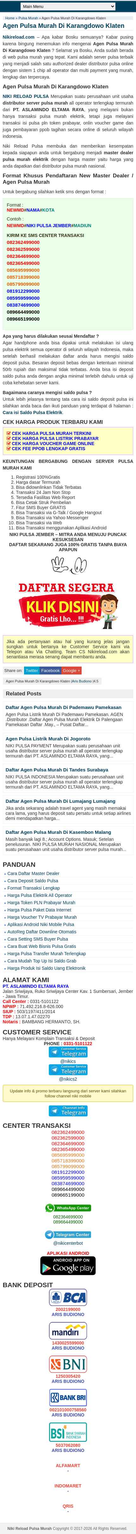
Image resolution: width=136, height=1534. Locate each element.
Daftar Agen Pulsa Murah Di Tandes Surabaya (57, 769)
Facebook (50, 670)
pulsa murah (54, 102)
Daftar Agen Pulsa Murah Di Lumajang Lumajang (60, 801)
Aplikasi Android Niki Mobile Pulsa (41, 924)
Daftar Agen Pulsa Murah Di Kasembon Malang (58, 832)
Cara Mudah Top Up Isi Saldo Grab (42, 960)
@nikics (68, 1059)
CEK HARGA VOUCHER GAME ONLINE (53, 443)
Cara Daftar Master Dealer (33, 873)
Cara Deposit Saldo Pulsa (33, 880)
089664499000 (68, 1221)
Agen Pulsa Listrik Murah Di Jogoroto (48, 738)
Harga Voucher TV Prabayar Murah (42, 917)
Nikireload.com (18, 37)
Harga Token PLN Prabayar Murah (42, 902)
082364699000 (68, 1216)
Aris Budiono (82, 681)
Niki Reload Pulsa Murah (30, 1528)
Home (10, 18)
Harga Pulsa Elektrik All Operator (40, 895)
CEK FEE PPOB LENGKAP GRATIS (48, 448)
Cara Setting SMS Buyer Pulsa (38, 939)
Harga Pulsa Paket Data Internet (39, 909)
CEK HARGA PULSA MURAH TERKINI (51, 433)
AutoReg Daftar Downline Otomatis (42, 931)
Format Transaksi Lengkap (34, 888)
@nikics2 (68, 1076)
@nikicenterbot (68, 1241)
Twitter (32, 670)
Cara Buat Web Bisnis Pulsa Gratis (42, 946)
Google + (71, 670)
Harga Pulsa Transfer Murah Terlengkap (47, 953)
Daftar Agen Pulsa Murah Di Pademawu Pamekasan (63, 707)
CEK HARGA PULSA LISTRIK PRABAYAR (55, 438)
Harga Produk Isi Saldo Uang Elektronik (47, 968)
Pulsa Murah (28, 18)
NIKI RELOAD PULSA (26, 96)
